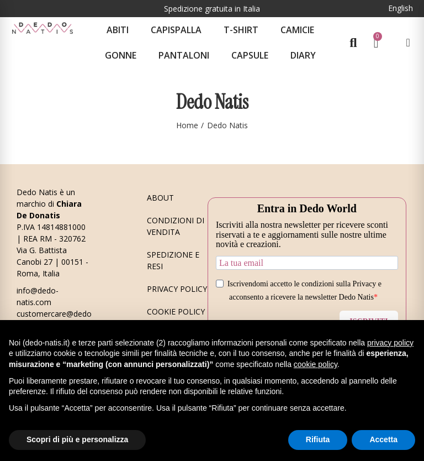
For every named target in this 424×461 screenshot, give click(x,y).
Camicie (297, 30)
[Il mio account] (408, 42)
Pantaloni (183, 55)
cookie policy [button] (315, 364)
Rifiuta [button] (318, 439)
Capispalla (176, 30)
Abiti (118, 30)
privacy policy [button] (390, 342)
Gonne (120, 55)
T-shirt (241, 30)
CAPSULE (249, 55)
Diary (303, 55)
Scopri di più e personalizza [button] (77, 439)
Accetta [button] (383, 439)
